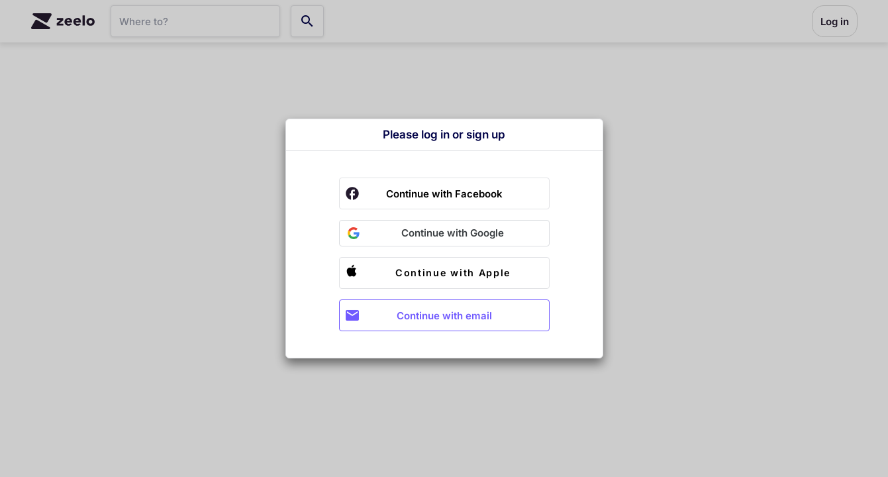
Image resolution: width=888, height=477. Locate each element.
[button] (444, 233)
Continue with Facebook (444, 193)
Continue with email (444, 315)
